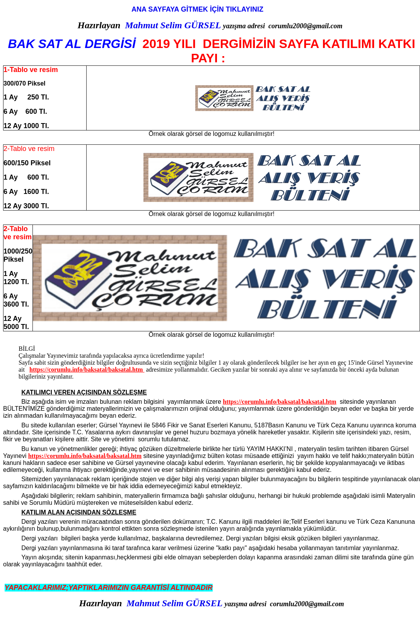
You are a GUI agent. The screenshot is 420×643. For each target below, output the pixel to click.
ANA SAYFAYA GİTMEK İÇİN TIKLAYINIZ (198, 9)
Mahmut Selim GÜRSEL (172, 25)
